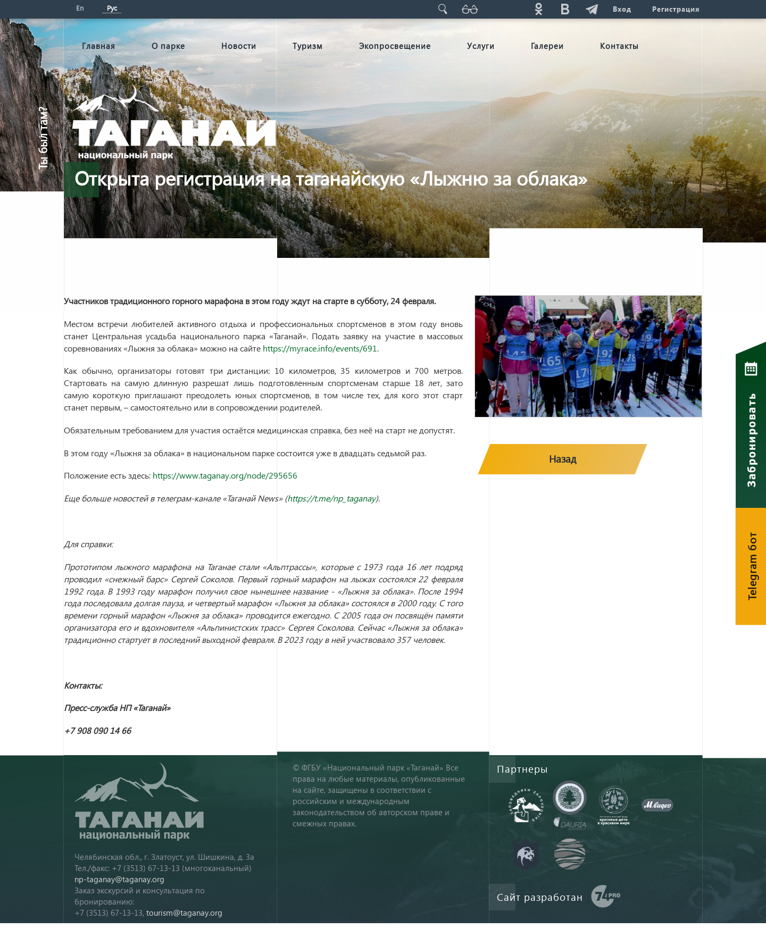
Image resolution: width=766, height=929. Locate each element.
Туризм (308, 45)
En (80, 7)
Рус (112, 7)
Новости (238, 45)
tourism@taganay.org (184, 912)
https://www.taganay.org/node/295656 (225, 475)
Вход (621, 8)
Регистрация (676, 8)
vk (564, 9)
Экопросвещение (395, 45)
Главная (98, 45)
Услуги (481, 45)
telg (591, 9)
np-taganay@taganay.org (119, 879)
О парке (168, 45)
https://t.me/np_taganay (331, 498)
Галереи (547, 45)
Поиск (442, 9)
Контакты (619, 45)
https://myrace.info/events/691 (320, 348)
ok (537, 9)
